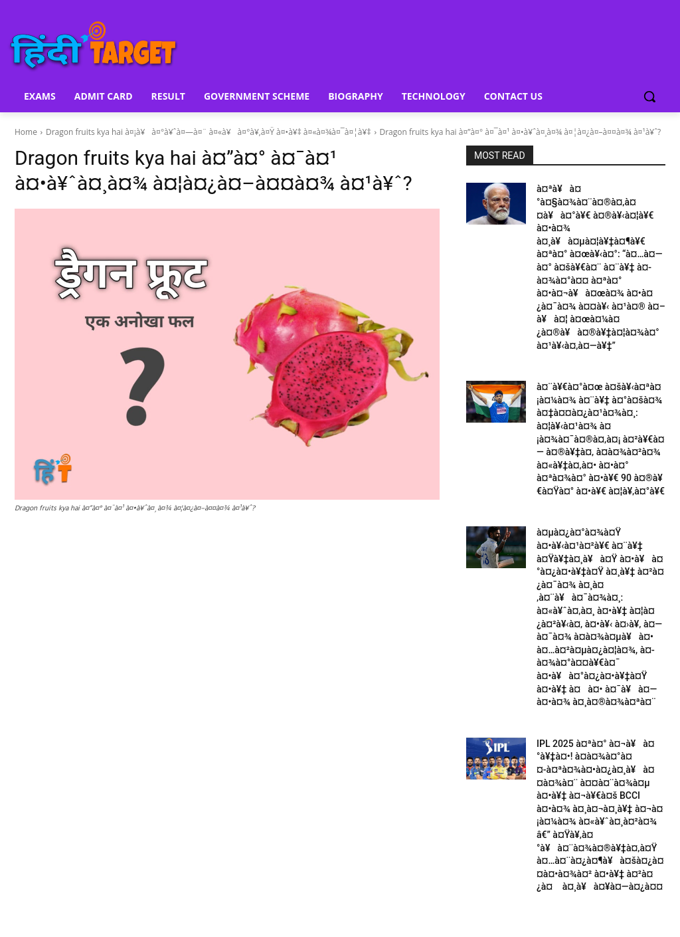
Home (26, 132)
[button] (649, 96)
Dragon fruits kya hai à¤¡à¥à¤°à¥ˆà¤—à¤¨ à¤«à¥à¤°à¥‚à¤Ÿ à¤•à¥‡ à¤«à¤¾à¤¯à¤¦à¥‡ (208, 132)
